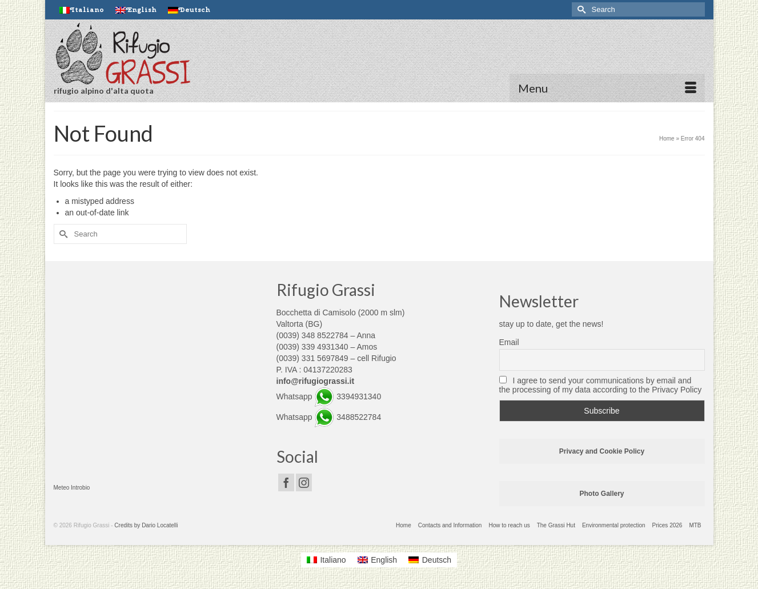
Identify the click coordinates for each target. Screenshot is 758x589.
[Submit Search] (580, 9)
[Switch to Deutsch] (189, 9)
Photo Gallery (601, 494)
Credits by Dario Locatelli (146, 525)
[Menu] (607, 88)
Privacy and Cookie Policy (601, 451)
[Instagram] (304, 482)
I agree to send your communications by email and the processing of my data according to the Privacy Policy (600, 385)
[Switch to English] (377, 559)
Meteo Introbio (72, 487)
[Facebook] (286, 482)
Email (509, 342)
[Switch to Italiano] (82, 9)
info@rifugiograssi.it (315, 381)
